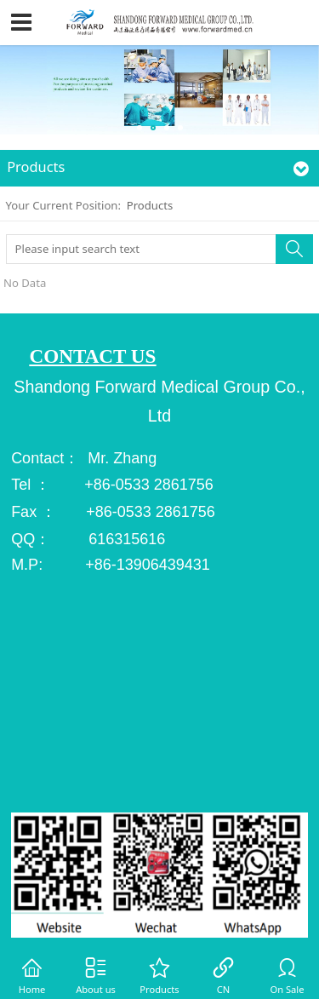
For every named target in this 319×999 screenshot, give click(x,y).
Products (150, 205)
